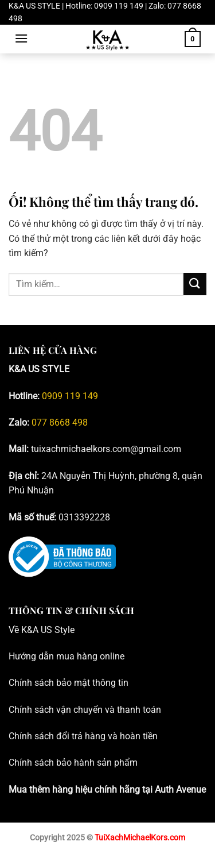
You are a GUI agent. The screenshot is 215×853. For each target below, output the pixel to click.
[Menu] (21, 38)
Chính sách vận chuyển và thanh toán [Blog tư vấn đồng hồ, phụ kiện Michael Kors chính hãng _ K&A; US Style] (85, 709)
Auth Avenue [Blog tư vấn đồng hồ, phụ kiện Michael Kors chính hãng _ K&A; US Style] (180, 789)
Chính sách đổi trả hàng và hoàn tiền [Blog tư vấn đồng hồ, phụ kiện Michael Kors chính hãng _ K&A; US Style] (83, 736)
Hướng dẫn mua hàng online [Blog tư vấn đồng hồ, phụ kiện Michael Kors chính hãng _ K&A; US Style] (66, 656)
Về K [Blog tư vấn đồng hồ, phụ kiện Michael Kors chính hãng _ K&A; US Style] (18, 629)
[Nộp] (194, 284)
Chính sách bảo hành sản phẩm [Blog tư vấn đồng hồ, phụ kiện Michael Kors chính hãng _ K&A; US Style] (73, 762)
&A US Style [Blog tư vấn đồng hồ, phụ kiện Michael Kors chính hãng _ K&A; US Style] (51, 629)
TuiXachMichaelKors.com (140, 838)
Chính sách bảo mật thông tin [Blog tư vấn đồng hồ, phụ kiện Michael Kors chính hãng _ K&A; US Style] (68, 682)
